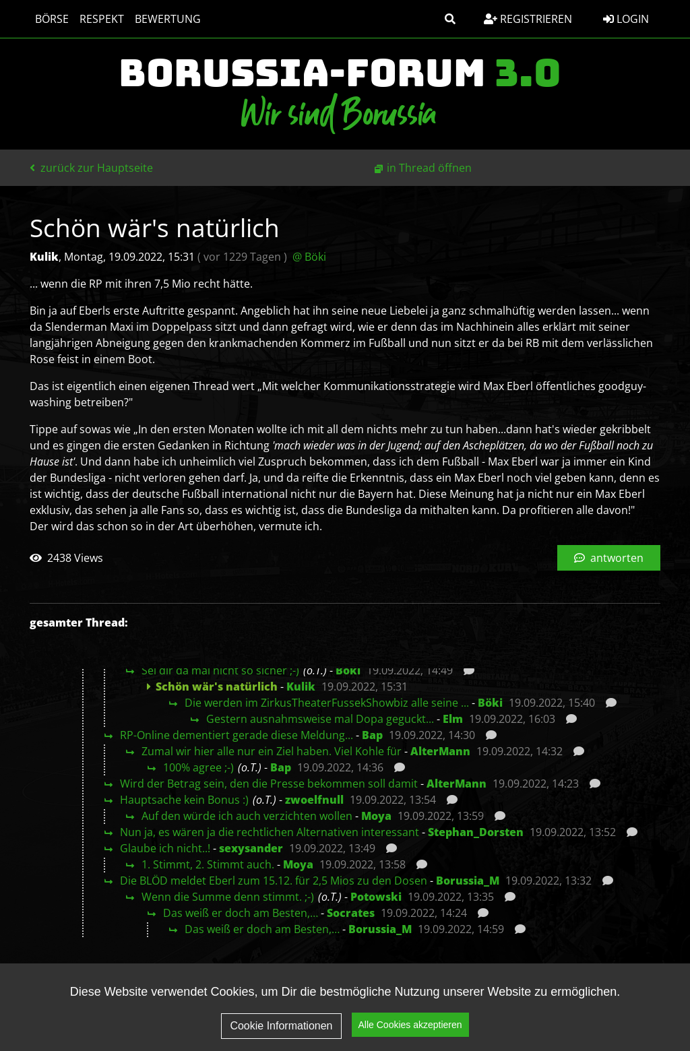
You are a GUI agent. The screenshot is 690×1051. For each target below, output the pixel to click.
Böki (348, 670)
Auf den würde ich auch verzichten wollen (247, 815)
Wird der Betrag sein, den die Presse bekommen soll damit (268, 783)
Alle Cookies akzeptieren (410, 1028)
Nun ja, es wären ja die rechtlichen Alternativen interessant (269, 832)
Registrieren (528, 18)
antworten (609, 557)
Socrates (351, 912)
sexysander (251, 848)
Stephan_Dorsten (476, 832)
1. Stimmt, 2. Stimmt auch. (208, 864)
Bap (372, 735)
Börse (52, 18)
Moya (376, 815)
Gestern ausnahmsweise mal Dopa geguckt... (320, 718)
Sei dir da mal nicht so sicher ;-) (220, 670)
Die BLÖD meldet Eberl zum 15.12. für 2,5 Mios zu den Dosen (273, 880)
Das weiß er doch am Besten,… (240, 912)
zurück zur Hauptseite (91, 167)
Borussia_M (467, 880)
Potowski (376, 896)
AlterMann (440, 751)
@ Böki (309, 256)
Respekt (102, 18)
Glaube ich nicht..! (165, 848)
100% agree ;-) (198, 767)
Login (626, 18)
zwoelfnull (314, 799)
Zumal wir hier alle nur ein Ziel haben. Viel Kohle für (271, 751)
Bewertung (168, 18)
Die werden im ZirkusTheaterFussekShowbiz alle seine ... (327, 702)
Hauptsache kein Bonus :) (184, 799)
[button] (450, 19)
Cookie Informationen (281, 1029)
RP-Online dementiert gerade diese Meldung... (236, 735)
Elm (453, 718)
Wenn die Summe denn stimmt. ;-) (228, 896)
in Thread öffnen (429, 167)
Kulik (300, 686)
